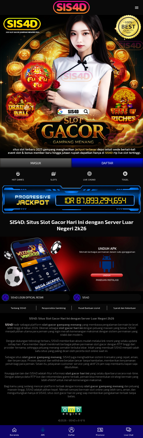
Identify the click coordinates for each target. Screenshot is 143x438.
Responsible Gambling (54, 308)
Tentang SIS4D (18, 308)
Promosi (100, 431)
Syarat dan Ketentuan (124, 308)
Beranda (14, 431)
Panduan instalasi (107, 280)
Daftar (71, 431)
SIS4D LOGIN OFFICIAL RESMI (22, 297)
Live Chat (128, 431)
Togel (125, 175)
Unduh (106, 275)
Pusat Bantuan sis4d (89, 308)
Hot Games (18, 175)
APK (43, 431)
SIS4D (81, 297)
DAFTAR (107, 163)
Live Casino (89, 175)
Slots (53, 175)
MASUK (35, 163)
